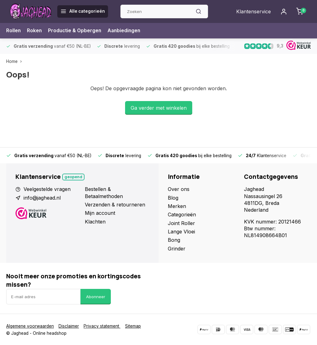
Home (15, 61)
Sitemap (133, 326)
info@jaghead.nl (42, 198)
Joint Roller (181, 223)
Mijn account (100, 213)
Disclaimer (69, 326)
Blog (173, 198)
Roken (34, 31)
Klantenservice (253, 11)
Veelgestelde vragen (47, 189)
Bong (174, 240)
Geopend (73, 176)
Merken (177, 206)
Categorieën (182, 214)
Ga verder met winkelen (159, 108)
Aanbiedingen (126, 31)
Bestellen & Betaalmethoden (104, 192)
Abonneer (95, 296)
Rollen (13, 31)
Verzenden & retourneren (115, 204)
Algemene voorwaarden (30, 326)
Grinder (176, 248)
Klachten (95, 222)
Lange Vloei (181, 231)
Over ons (178, 189)
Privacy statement (102, 326)
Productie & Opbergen (76, 31)
